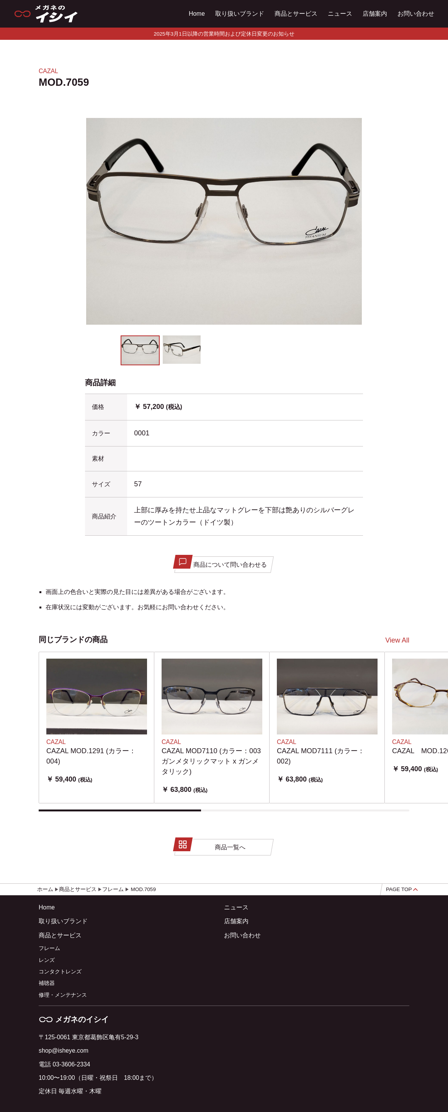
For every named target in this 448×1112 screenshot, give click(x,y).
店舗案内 (375, 13)
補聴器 (47, 983)
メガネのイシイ (74, 1019)
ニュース (340, 13)
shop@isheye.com (63, 1050)
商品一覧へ (210, 845)
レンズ (47, 960)
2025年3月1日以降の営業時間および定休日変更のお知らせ (224, 34)
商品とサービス (296, 13)
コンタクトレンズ (60, 972)
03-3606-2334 (71, 1064)
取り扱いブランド (239, 13)
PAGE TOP (402, 889)
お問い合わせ (415, 13)
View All (397, 640)
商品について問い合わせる (221, 562)
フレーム (49, 948)
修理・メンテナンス (63, 995)
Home (197, 13)
